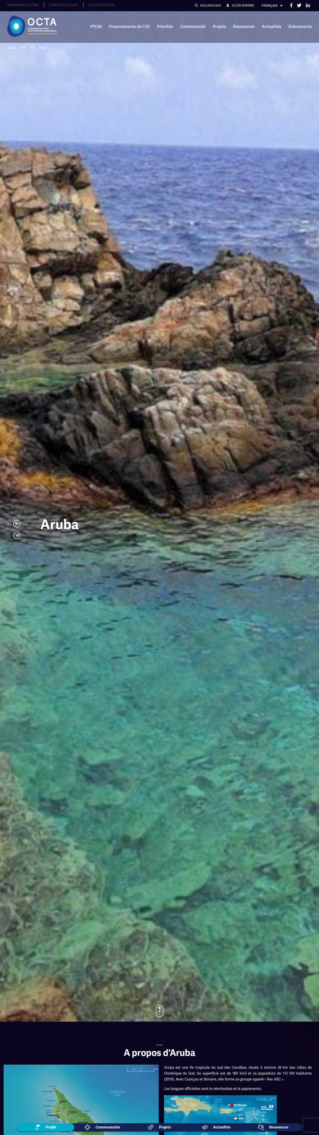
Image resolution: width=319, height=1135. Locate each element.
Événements (300, 26)
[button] (208, 5)
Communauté (192, 26)
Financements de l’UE (129, 26)
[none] (272, 6)
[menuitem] (272, 6)
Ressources (244, 26)
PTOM (96, 26)
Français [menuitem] (270, 6)
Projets (219, 26)
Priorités (165, 26)
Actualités (271, 26)
